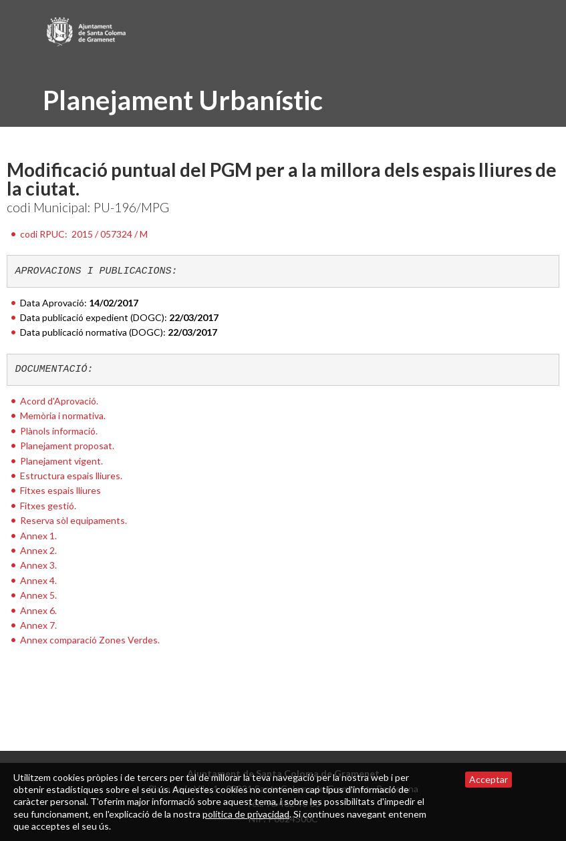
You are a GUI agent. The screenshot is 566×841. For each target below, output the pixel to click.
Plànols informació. (59, 431)
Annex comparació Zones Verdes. (90, 639)
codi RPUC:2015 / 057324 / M (84, 234)
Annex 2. (38, 550)
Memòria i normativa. (63, 415)
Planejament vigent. (61, 461)
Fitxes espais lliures (60, 490)
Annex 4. (38, 580)
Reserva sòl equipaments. (73, 520)
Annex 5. (38, 595)
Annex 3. (38, 565)
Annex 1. (38, 535)
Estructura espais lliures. (71, 475)
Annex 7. (38, 625)
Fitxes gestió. (48, 505)
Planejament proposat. (67, 445)
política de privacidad (245, 814)
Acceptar (488, 779)
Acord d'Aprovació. (59, 400)
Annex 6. (38, 610)
